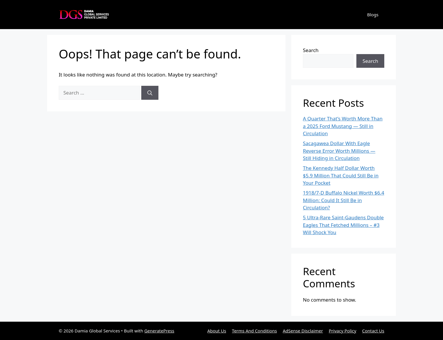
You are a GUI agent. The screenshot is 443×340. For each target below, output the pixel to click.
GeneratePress (159, 331)
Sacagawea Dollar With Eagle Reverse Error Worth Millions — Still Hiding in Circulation (339, 150)
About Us (216, 331)
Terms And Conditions (254, 331)
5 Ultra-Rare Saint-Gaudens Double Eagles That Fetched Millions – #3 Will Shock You (343, 225)
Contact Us (373, 331)
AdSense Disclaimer (303, 331)
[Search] (149, 93)
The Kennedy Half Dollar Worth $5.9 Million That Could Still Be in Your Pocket (340, 175)
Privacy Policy (342, 331)
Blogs (372, 14)
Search (311, 50)
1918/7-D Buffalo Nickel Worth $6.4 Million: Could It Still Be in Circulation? (343, 200)
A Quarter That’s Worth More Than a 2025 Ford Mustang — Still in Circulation (343, 126)
